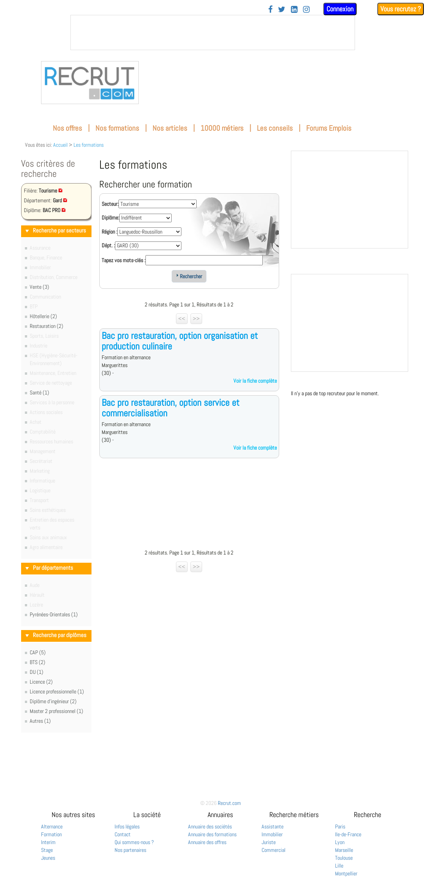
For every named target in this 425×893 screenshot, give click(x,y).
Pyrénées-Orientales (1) (54, 614)
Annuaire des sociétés (210, 826)
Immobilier (272, 834)
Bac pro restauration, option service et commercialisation (170, 407)
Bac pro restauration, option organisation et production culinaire (180, 340)
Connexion (339, 8)
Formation (51, 834)
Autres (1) (40, 720)
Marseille (344, 849)
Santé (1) (39, 392)
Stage (47, 849)
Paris (340, 826)
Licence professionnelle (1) (57, 691)
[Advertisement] (189, 505)
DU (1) (36, 671)
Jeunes (48, 857)
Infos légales (127, 826)
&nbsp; (212, 32)
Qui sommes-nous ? (134, 842)
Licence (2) (41, 681)
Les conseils (275, 128)
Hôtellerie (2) (43, 316)
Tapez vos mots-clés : (123, 260)
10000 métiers (222, 128)
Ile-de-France (348, 834)
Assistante (272, 826)
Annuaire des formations (212, 834)
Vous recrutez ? (400, 8)
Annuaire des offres (207, 842)
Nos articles (169, 128)
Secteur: (110, 203)
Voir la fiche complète (255, 380)
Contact (123, 834)
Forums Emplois (328, 128)
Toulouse (344, 857)
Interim (48, 842)
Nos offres (67, 128)
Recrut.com (229, 803)
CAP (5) (38, 652)
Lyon (339, 842)
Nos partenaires (130, 849)
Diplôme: (110, 217)
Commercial (273, 849)
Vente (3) (39, 286)
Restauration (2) (46, 325)
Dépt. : (108, 245)
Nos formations (117, 128)
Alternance (52, 826)
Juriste (269, 842)
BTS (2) (37, 662)
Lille (339, 865)
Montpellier (346, 873)
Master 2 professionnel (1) (56, 711)
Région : (109, 231)
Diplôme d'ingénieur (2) (53, 701)
